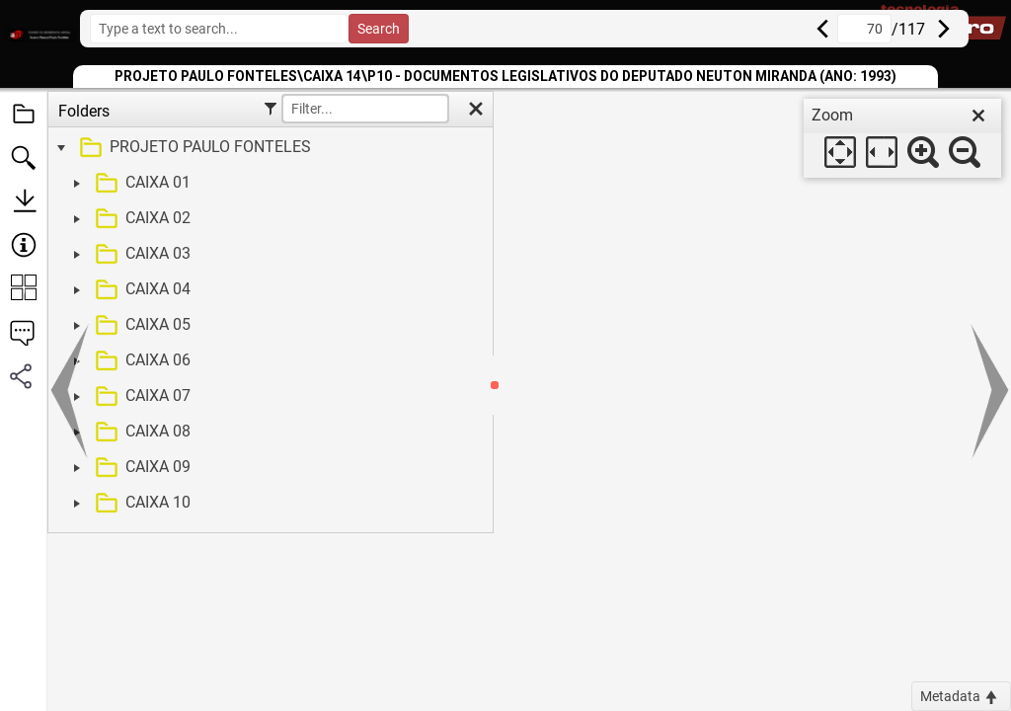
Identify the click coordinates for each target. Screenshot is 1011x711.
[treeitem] (268, 148)
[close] (978, 115)
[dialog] (902, 138)
